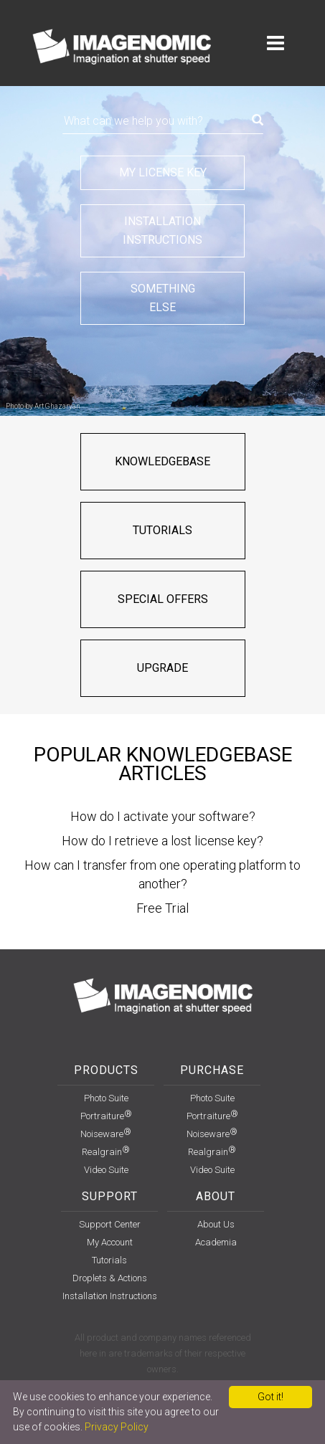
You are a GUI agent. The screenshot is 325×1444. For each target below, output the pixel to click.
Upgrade (162, 668)
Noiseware (105, 1134)
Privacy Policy (117, 1427)
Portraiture (106, 1116)
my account (110, 1242)
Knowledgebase (162, 461)
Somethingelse (163, 298)
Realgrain (106, 1151)
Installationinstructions (162, 230)
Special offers (163, 599)
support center (110, 1224)
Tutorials (162, 530)
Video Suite (106, 1169)
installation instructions (109, 1296)
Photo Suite (106, 1098)
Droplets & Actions (109, 1278)
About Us (216, 1224)
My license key (163, 172)
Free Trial (162, 908)
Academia (216, 1242)
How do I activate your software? (162, 816)
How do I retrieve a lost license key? (162, 840)
